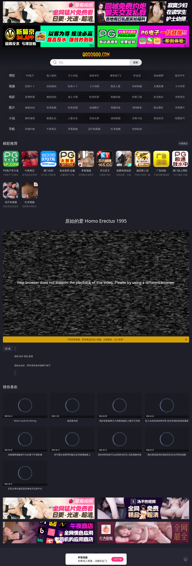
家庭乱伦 (51, 118)
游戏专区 (94, 75)
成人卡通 (73, 97)
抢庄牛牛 (180, 75)
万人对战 (73, 75)
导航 (12, 129)
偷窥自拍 (30, 107)
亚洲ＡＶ (30, 86)
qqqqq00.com (96, 55)
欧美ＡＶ (73, 86)
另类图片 (180, 107)
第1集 (8, 348)
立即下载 (117, 559)
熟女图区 (158, 107)
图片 (12, 107)
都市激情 (30, 118)
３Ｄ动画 (94, 86)
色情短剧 (137, 129)
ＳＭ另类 (180, 86)
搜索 (135, 62)
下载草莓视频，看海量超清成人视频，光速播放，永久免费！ (127, 339)
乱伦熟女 (158, 97)
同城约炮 (30, 129)
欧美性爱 (94, 97)
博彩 (12, 75)
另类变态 (180, 97)
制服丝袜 (116, 97)
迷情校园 (116, 118)
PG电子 (30, 75)
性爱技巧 (180, 118)
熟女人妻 (116, 86)
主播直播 (158, 86)
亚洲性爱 (30, 97)
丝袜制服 (137, 86)
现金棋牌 (158, 75)
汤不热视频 (94, 129)
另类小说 (137, 118)
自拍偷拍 (51, 86)
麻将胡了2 (115, 75)
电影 (12, 97)
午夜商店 (51, 129)
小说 (12, 118)
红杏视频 (116, 129)
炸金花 (137, 75)
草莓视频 (73, 129)
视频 (12, 86)
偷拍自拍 (51, 97)
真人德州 (51, 75)
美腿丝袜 (116, 107)
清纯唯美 (137, 107)
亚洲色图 (51, 107)
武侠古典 (94, 118)
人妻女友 (73, 118)
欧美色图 (73, 107)
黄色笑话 (158, 118)
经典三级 (137, 97)
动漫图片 (94, 107)
